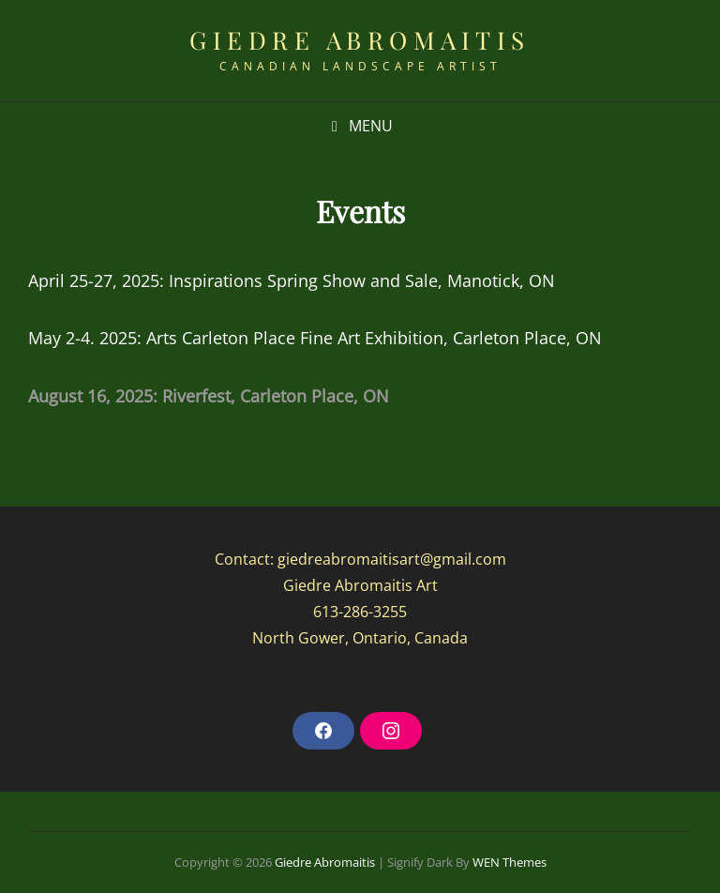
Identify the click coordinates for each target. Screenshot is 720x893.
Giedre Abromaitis (360, 39)
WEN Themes (509, 862)
